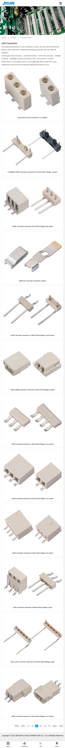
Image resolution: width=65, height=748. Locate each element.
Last (60, 726)
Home (4, 38)
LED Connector (26, 38)
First (16, 726)
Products (13, 38)
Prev (23, 726)
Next (54, 726)
